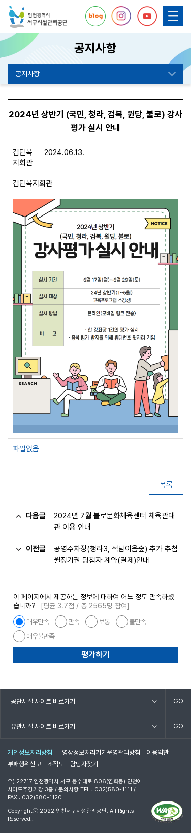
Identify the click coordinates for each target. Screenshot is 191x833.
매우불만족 (40, 636)
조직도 (55, 764)
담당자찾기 (84, 764)
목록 (166, 484)
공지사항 (27, 74)
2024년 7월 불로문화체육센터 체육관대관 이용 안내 (114, 521)
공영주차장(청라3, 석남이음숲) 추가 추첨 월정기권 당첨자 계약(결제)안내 (116, 554)
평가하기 (95, 654)
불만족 (137, 622)
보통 (104, 622)
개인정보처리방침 (30, 752)
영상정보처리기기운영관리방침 (101, 752)
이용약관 (157, 752)
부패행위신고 (24, 764)
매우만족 (37, 622)
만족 (73, 622)
